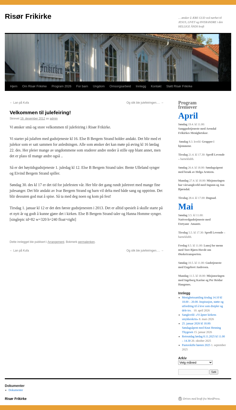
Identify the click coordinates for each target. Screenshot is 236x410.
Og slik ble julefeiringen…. (145, 102)
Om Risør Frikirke (34, 86)
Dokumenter (16, 390)
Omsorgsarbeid (120, 86)
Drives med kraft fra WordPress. (201, 398)
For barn (82, 86)
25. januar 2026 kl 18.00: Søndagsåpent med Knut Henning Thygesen (201, 328)
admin (54, 118)
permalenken (86, 242)
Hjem (13, 86)
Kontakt (156, 86)
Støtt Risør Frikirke (179, 86)
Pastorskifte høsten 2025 (196, 345)
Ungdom (99, 86)
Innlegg (141, 86)
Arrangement (55, 242)
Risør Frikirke (28, 16)
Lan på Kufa (19, 102)
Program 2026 (61, 86)
